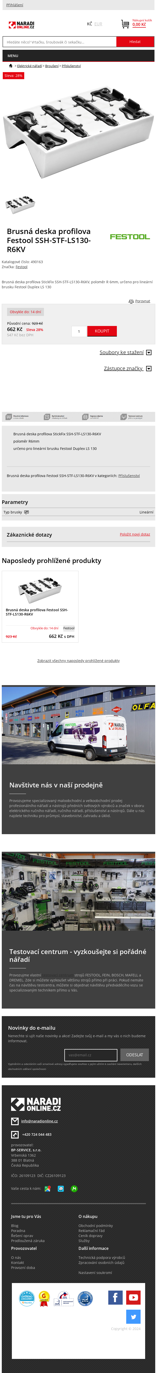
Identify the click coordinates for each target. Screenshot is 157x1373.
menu (13, 55)
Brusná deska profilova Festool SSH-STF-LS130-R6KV (37, 612)
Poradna (18, 1230)
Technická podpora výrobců (101, 1257)
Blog (14, 1225)
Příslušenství (71, 66)
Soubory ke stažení (125, 352)
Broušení (52, 66)
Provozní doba (23, 1267)
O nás (16, 1257)
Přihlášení (14, 5)
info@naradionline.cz (39, 1121)
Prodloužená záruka (28, 1241)
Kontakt (17, 1262)
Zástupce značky (127, 368)
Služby (84, 1241)
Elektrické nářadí (29, 66)
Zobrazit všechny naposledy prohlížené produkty (78, 660)
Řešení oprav (22, 1236)
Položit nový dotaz (135, 534)
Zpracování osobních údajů (101, 1262)
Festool (22, 267)
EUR (98, 24)
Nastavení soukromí (95, 1272)
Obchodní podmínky (95, 1225)
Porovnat (142, 301)
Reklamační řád (91, 1230)
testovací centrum (57, 975)
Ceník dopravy (90, 1236)
